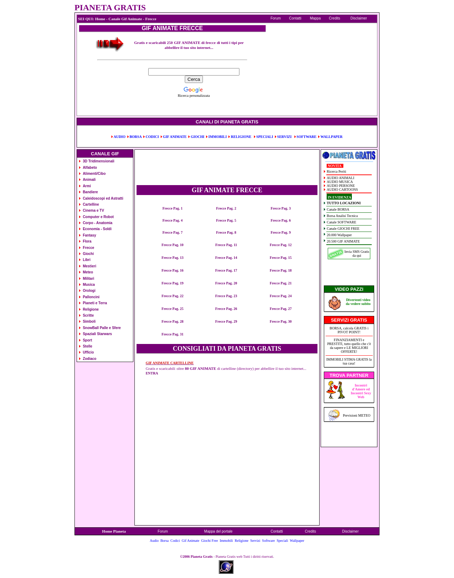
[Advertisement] (119, 83)
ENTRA (152, 373)
